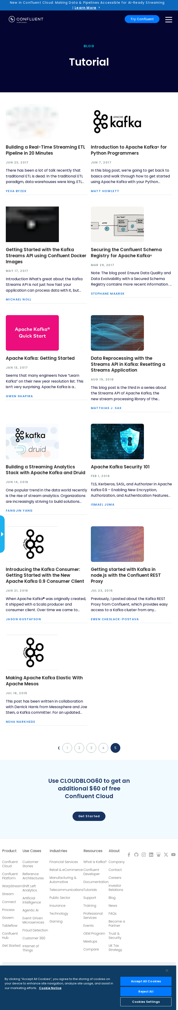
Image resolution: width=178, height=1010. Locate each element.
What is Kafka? (95, 862)
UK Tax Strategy (115, 947)
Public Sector (60, 897)
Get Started (11, 945)
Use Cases (31, 850)
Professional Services (93, 915)
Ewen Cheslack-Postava (115, 619)
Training (89, 905)
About (114, 850)
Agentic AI (30, 910)
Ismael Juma (102, 505)
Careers (115, 877)
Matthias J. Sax (106, 408)
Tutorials (90, 889)
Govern (8, 917)
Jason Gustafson (23, 619)
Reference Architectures (33, 876)
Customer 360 (33, 938)
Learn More (85, 7)
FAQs (113, 913)
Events (88, 925)
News (113, 905)
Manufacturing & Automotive (63, 879)
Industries (58, 850)
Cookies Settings (146, 1002)
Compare (91, 949)
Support (89, 897)
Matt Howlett (105, 191)
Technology (59, 913)
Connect (9, 902)
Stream (8, 894)
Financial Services (64, 862)
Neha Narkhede (20, 722)
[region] (88, 988)
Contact (115, 869)
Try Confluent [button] (142, 19)
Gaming (56, 921)
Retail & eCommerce (66, 869)
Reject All (145, 991)
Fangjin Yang (19, 511)
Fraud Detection (35, 930)
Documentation (96, 882)
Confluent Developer (91, 871)
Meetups (90, 941)
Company (117, 862)
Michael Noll (19, 299)
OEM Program (94, 933)
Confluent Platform (10, 876)
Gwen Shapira (19, 396)
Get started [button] (89, 816)
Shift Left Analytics (29, 888)
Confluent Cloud (10, 864)
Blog (112, 897)
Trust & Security (115, 935)
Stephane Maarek (108, 294)
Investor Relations (116, 887)
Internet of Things (30, 948)
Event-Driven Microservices (33, 920)
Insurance (58, 905)
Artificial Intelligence (31, 900)
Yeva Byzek (16, 191)
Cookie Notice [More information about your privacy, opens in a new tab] (50, 988)
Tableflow (9, 925)
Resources (92, 850)
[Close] (166, 970)
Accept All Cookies (146, 981)
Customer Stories (30, 864)
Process (8, 909)
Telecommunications (66, 889)
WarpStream (12, 886)
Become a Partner (117, 923)
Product (9, 850)
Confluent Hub (10, 935)
